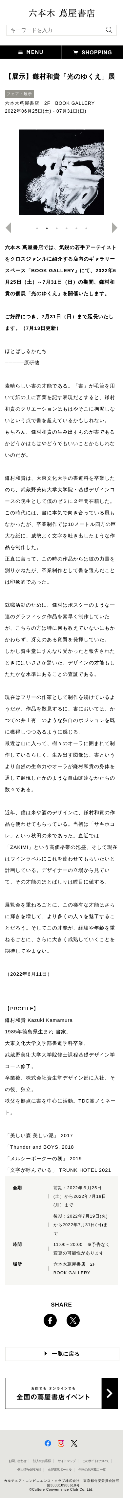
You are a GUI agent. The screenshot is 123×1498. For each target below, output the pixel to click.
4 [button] (66, 228)
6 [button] (86, 228)
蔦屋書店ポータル (60, 1469)
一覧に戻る (66, 1354)
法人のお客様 (42, 1461)
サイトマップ (66, 1461)
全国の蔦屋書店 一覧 (92, 1469)
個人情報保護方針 (29, 1469)
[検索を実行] (108, 32)
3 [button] (56, 228)
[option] (61, 172)
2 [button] (47, 228)
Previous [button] (5, 227)
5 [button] (76, 228)
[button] (31, 52)
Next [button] (117, 227)
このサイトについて (95, 1461)
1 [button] (37, 228)
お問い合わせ (17, 1461)
